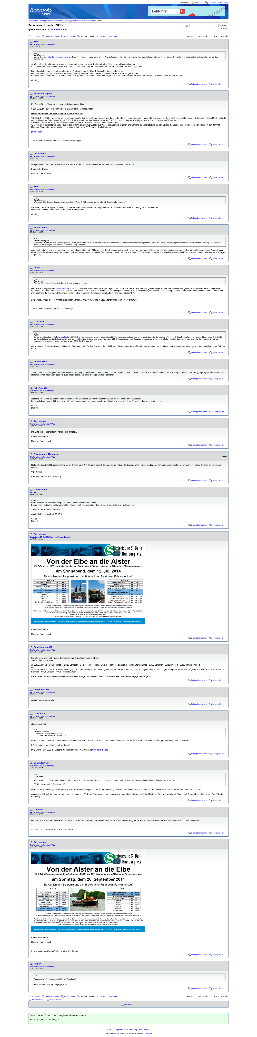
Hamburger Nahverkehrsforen (50, 21)
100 (103, 36)
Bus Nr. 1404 (40, 227)
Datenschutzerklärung (127, 1029)
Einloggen (199, 2)
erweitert (224, 28)
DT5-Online (39, 713)
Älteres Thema (55, 1000)
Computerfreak (41, 689)
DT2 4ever (39, 321)
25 (97, 36)
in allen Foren (112, 36)
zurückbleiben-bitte (57, 29)
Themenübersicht (52, 36)
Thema (92, 21)
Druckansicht (129, 1004)
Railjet (37, 267)
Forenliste (36, 36)
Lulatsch (38, 809)
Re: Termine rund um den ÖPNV (42, 44)
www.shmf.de (37, 132)
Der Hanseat (40, 153)
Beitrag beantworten (199, 84)
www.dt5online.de (99, 750)
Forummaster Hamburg (46, 454)
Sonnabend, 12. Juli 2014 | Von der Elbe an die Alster (50, 537)
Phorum (116, 1033)
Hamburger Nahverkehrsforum (75, 21)
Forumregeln (144, 1029)
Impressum (112, 1029)
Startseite (33, 21)
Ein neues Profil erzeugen (218, 2)
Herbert (37, 964)
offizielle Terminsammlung (58, 57)
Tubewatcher (40, 388)
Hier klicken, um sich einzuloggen (44, 1019)
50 (100, 36)
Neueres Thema (38, 1000)
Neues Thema (69, 36)
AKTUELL (34, 492)
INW (36, 41)
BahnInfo (149, 1033)
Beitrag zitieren (218, 84)
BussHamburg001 (43, 93)
